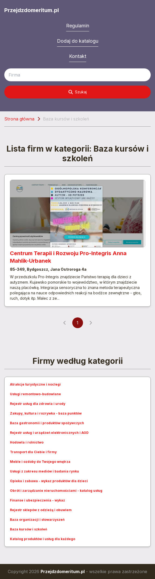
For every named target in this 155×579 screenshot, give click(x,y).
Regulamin (77, 25)
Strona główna (19, 119)
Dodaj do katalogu (77, 41)
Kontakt (77, 56)
